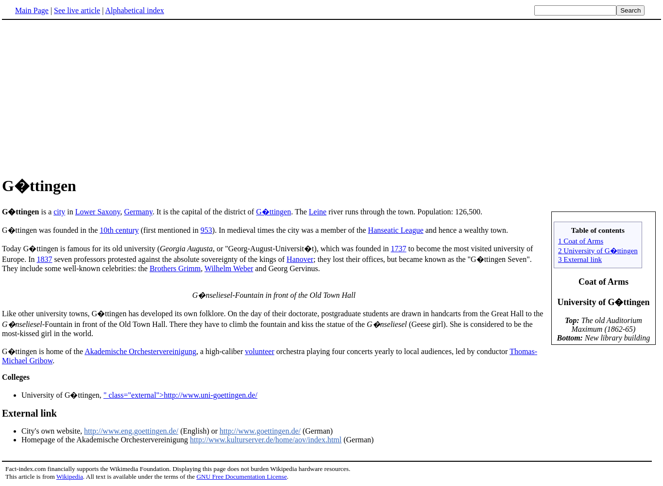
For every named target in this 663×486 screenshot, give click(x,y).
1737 (399, 248)
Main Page (32, 10)
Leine (317, 212)
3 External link (580, 259)
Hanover (300, 259)
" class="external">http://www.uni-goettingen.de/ (180, 395)
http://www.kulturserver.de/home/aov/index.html (265, 440)
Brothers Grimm (175, 268)
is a (27, 212)
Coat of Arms (603, 282)
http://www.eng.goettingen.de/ (131, 431)
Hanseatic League (396, 230)
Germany (138, 212)
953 (206, 230)
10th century (119, 230)
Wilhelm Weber (228, 268)
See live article (77, 10)
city (59, 212)
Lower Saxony (97, 212)
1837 (44, 259)
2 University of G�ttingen (598, 250)
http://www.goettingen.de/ (260, 431)
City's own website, (52, 431)
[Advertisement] (331, 96)
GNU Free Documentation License (241, 476)
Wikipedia (69, 476)
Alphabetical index (134, 10)
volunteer (259, 351)
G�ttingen (273, 212)
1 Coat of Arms (580, 241)
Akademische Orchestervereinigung (140, 351)
